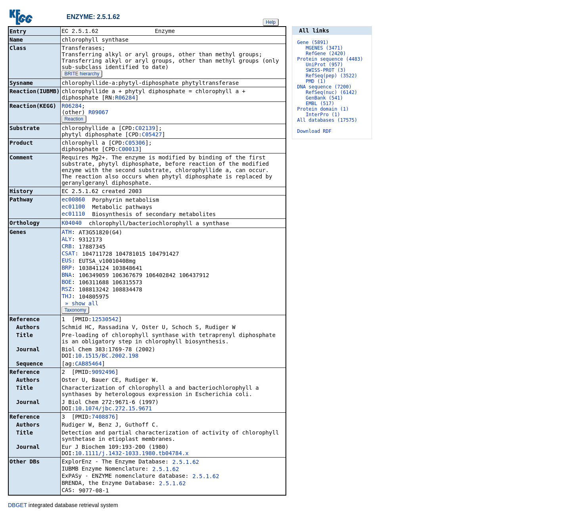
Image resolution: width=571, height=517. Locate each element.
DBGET (17, 506)
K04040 (71, 223)
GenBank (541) (324, 98)
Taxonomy (75, 311)
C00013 (129, 150)
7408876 (103, 417)
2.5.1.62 (185, 463)
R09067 (98, 113)
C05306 (135, 143)
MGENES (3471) (324, 48)
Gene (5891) (312, 42)
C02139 (145, 129)
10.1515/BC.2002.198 (106, 356)
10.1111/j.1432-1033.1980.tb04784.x (132, 454)
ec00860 (73, 200)
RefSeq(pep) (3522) (331, 76)
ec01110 (73, 214)
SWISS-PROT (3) (326, 70)
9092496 (103, 373)
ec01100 (73, 207)
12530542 (105, 320)
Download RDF (314, 131)
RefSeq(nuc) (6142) (331, 92)
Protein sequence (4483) (330, 59)
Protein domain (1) (323, 109)
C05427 (152, 135)
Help (271, 22)
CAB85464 (88, 364)
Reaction (73, 120)
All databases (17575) (327, 120)
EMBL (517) (320, 103)
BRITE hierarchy (81, 74)
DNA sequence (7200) (324, 87)
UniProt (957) (324, 64)
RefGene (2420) (326, 53)
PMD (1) (316, 81)
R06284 (125, 98)
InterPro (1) (323, 114)
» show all (79, 304)
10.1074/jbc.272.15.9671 (113, 409)
